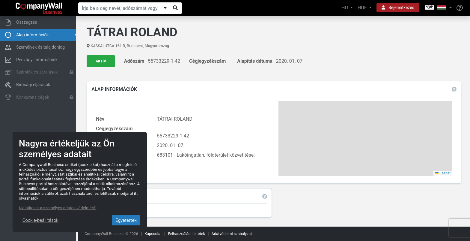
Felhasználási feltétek (186, 233)
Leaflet (442, 173)
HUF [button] (363, 8)
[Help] (459, 8)
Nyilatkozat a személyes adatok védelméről (58, 207)
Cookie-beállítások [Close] (40, 220)
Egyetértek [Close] (126, 220)
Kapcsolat (153, 233)
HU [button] (345, 8)
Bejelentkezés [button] (398, 7)
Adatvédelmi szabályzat (232, 233)
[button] (438, 8)
